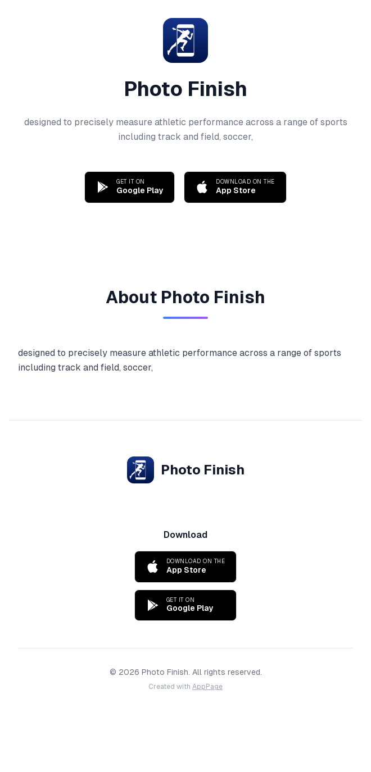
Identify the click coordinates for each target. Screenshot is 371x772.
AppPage (207, 687)
